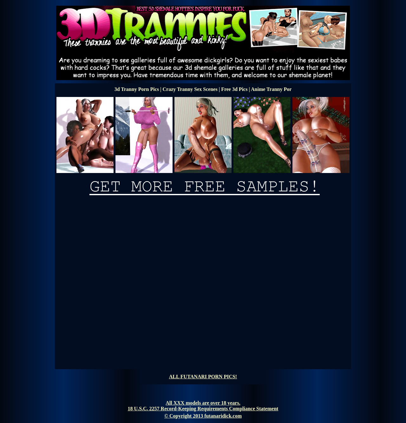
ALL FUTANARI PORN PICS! (203, 376)
